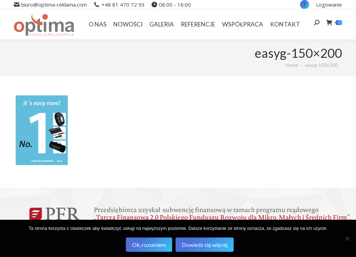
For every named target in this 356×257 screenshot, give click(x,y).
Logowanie (329, 4)
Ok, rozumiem (149, 244)
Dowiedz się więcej (204, 244)
